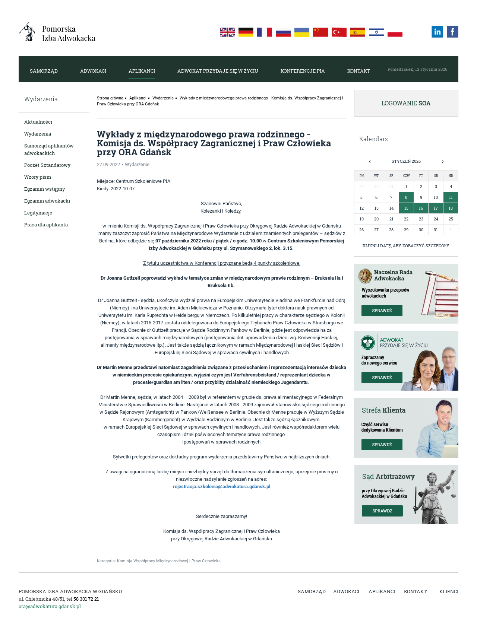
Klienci (448, 591)
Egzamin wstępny (44, 188)
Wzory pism (37, 177)
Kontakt (358, 70)
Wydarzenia (37, 133)
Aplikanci (142, 70)
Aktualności (38, 121)
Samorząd (44, 70)
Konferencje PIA (303, 70)
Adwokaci (93, 70)
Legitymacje (38, 212)
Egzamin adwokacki (47, 200)
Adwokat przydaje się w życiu (217, 70)
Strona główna (110, 98)
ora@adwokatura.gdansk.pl (50, 606)
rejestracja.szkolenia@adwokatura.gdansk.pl (221, 486)
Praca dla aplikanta (46, 224)
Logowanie (406, 103)
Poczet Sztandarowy (47, 165)
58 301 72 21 (86, 598)
